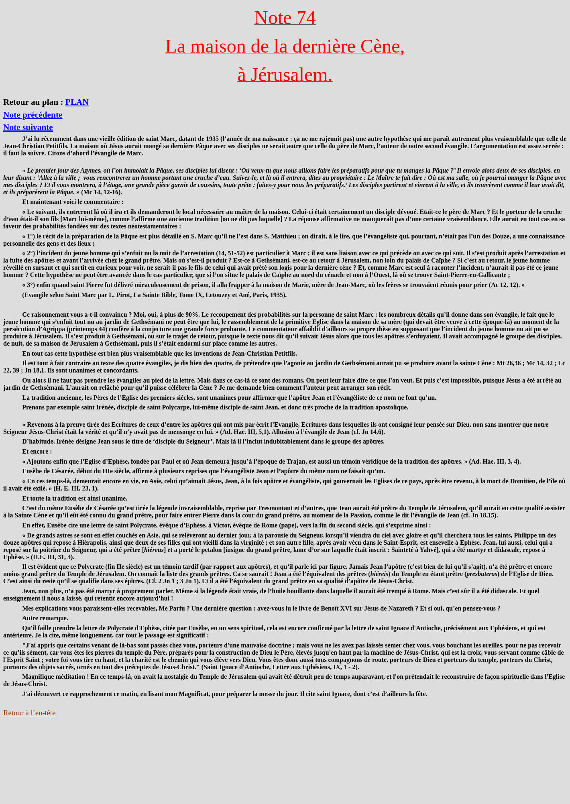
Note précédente (32, 115)
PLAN (77, 102)
